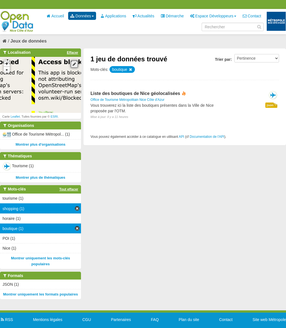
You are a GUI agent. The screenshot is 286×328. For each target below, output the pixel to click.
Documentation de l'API (207, 137)
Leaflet (15, 116)
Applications (113, 16)
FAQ (155, 319)
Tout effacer (68, 189)
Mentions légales (47, 319)
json (270, 105)
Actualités (143, 16)
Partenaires (121, 319)
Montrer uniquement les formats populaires (40, 294)
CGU (86, 319)
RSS (6, 319)
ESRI (54, 116)
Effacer (72, 53)
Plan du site (189, 319)
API (181, 137)
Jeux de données (28, 41)
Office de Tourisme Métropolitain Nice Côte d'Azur (127, 100)
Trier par (222, 59)
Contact (252, 16)
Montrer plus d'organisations (41, 144)
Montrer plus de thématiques (40, 177)
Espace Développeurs (213, 16)
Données (82, 16)
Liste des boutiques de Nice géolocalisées (135, 93)
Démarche (172, 16)
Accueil (55, 16)
